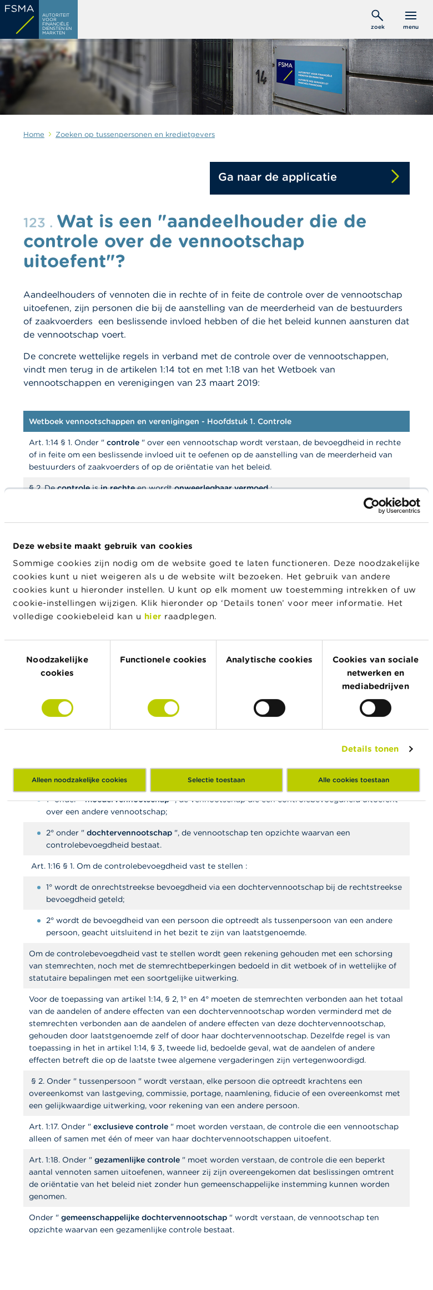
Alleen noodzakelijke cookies (79, 780)
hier (154, 616)
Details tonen (370, 748)
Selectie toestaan (216, 780)
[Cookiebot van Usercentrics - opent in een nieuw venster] (371, 505)
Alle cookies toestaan (353, 780)
